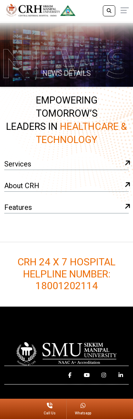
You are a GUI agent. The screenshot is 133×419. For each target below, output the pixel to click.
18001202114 (66, 286)
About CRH (66, 186)
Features (66, 207)
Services (66, 164)
